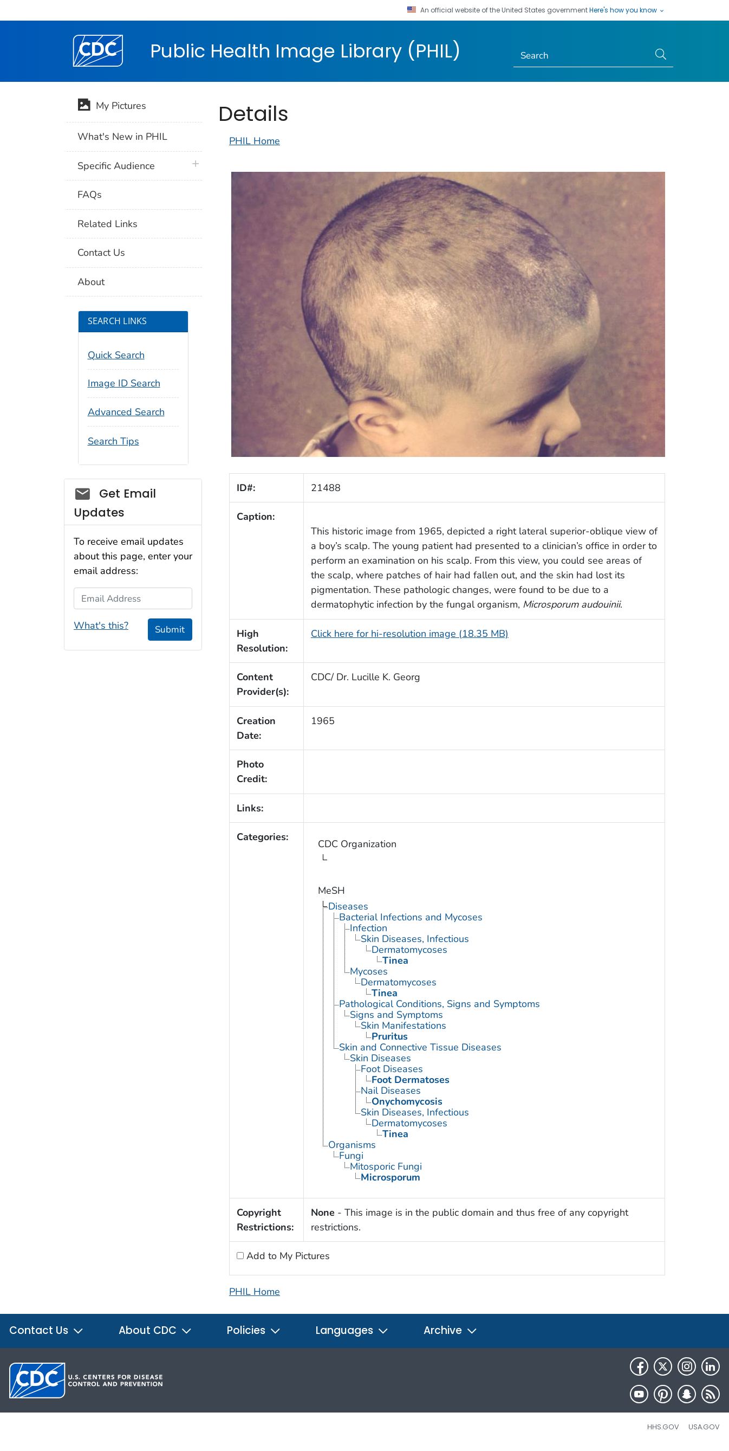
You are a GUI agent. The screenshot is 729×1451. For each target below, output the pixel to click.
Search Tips (113, 441)
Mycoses (369, 971)
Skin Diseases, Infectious (415, 938)
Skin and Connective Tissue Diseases (420, 1047)
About (91, 281)
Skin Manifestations (403, 1025)
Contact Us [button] (46, 1330)
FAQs (89, 194)
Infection (368, 927)
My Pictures (111, 106)
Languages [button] (352, 1330)
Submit (170, 629)
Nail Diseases (391, 1090)
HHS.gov (663, 1427)
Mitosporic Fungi (386, 1166)
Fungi (351, 1155)
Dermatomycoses (409, 949)
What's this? (101, 625)
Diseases (348, 906)
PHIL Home (254, 140)
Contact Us (101, 252)
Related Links (107, 223)
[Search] (581, 56)
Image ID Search (124, 383)
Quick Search (116, 355)
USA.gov (704, 1427)
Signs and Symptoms (396, 1014)
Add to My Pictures (287, 1255)
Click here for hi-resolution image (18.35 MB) (410, 633)
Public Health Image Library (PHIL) (305, 51)
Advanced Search (126, 411)
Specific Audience (116, 165)
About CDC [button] (155, 1330)
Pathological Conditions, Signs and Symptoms (439, 1003)
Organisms (352, 1144)
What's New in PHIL (122, 136)
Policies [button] (254, 1330)
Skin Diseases (380, 1058)
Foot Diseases (392, 1068)
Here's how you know (627, 10)
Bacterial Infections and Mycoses (411, 917)
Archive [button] (451, 1330)
